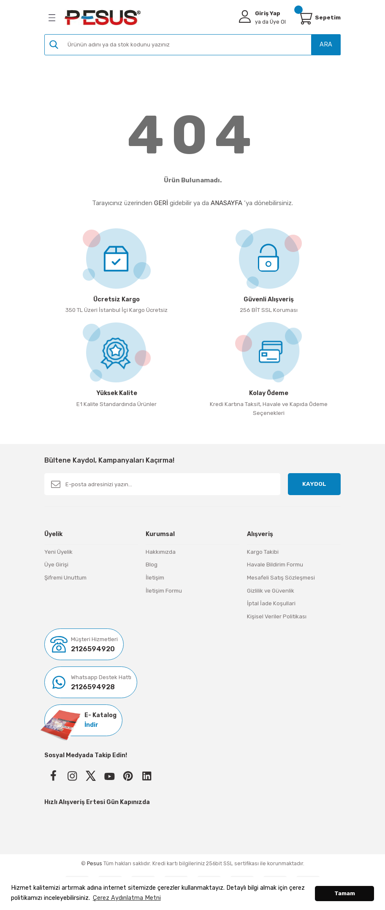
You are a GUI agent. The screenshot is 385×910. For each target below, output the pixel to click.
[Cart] (304, 17)
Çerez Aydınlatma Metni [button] (127, 898)
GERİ (161, 203)
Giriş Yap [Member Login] (267, 13)
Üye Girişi (56, 564)
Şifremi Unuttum (65, 577)
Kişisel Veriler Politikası (276, 616)
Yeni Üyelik (58, 552)
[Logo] (103, 17)
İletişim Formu (164, 591)
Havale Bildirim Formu (275, 564)
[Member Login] (244, 16)
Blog (151, 564)
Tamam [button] (344, 893)
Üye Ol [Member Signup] (270, 22)
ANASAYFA (226, 203)
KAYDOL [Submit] (314, 483)
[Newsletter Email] (162, 484)
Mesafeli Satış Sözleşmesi (281, 577)
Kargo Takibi (263, 552)
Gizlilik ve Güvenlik (270, 591)
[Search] (192, 44)
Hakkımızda (161, 552)
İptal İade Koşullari (271, 603)
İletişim (155, 577)
